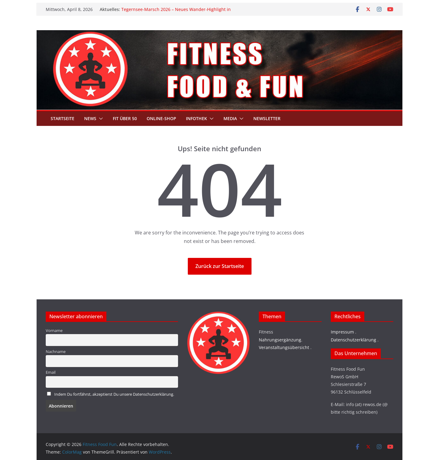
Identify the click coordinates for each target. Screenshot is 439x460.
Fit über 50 (125, 118)
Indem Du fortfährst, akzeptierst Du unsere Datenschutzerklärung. (114, 394)
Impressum (342, 332)
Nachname (56, 351)
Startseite (62, 118)
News (90, 118)
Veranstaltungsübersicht (284, 347)
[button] (99, 118)
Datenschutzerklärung (353, 340)
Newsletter (266, 118)
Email (50, 372)
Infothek (196, 118)
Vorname (54, 330)
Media (230, 118)
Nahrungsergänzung (280, 340)
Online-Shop (161, 118)
